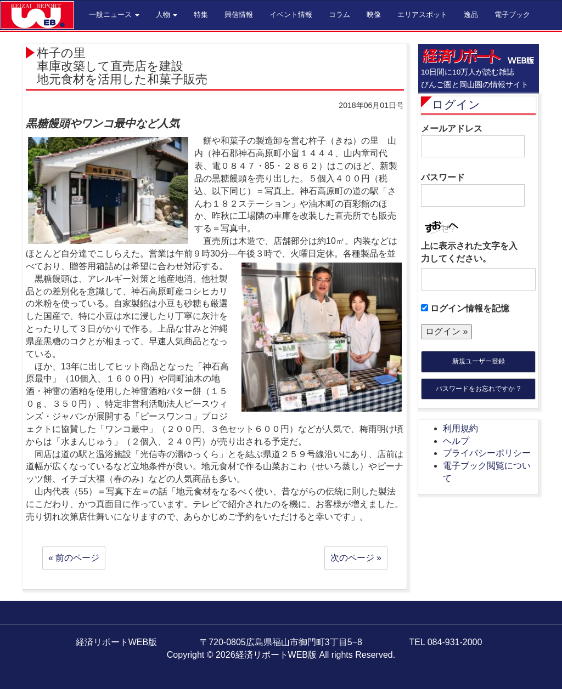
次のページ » (355, 557)
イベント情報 (290, 14)
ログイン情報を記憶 (465, 308)
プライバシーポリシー (487, 453)
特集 (201, 14)
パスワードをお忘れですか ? (478, 388)
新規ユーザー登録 (478, 361)
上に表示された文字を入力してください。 (469, 252)
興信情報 (238, 14)
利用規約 (460, 428)
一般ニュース (114, 14)
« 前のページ (73, 557)
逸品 (471, 14)
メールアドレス (473, 141)
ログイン (456, 104)
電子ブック (512, 14)
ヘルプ (456, 441)
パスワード (473, 190)
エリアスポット (422, 14)
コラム (339, 14)
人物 (167, 14)
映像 (374, 14)
